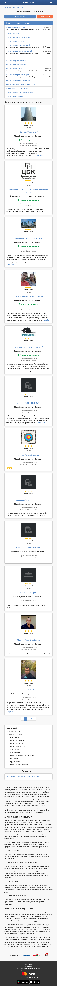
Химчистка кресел (12, 33)
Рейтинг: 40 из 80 (28, 182)
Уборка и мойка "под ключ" (19, 765)
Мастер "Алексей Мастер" (28, 455)
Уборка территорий (17, 740)
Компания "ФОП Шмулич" (29, 690)
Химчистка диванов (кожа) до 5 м (18, 37)
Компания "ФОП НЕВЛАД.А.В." (28, 403)
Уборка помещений (17, 743)
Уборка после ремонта (18, 747)
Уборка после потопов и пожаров (22, 756)
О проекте (35, 971)
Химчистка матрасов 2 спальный (18, 45)
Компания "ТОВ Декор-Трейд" (28, 500)
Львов (30, 776)
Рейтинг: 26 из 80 (28, 586)
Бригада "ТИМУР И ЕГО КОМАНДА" (29, 296)
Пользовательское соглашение (28, 969)
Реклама (28, 964)
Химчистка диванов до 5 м (15, 27)
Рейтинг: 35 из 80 (28, 340)
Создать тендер (44, 17)
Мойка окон (14, 750)
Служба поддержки (24, 971)
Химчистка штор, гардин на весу (17, 88)
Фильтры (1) (20, 17)
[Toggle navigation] (5, 2)
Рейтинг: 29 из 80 (28, 396)
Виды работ (10, 728)
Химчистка (14, 759)
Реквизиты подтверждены (28, 200)
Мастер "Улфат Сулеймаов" (28, 640)
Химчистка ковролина (14, 69)
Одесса (25, 776)
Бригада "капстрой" (28, 592)
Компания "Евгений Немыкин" (29, 547)
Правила (28, 966)
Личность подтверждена (28, 140)
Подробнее (39, 156)
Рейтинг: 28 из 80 (28, 493)
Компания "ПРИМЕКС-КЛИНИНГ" (29, 347)
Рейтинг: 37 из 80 (28, 231)
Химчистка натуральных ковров (17, 75)
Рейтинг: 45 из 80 (28, 125)
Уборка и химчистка (15, 734)
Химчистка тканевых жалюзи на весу (19, 92)
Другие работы (13, 731)
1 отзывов (28, 127)
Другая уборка (15, 762)
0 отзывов (28, 185)
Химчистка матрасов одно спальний (19, 51)
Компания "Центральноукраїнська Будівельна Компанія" (28, 190)
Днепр (13, 776)
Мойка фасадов (15, 753)
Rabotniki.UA (28, 2)
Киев (8, 776)
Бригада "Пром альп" (29, 132)
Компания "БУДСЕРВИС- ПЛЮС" (28, 238)
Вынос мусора (15, 737)
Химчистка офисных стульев (16, 61)
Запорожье (37, 776)
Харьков (19, 776)
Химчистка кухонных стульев (16, 57)
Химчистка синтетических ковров (18, 81)
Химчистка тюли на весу (14, 96)
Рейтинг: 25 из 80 (28, 633)
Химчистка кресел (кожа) (15, 41)
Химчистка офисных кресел (16, 65)
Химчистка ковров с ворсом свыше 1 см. (20, 84)
